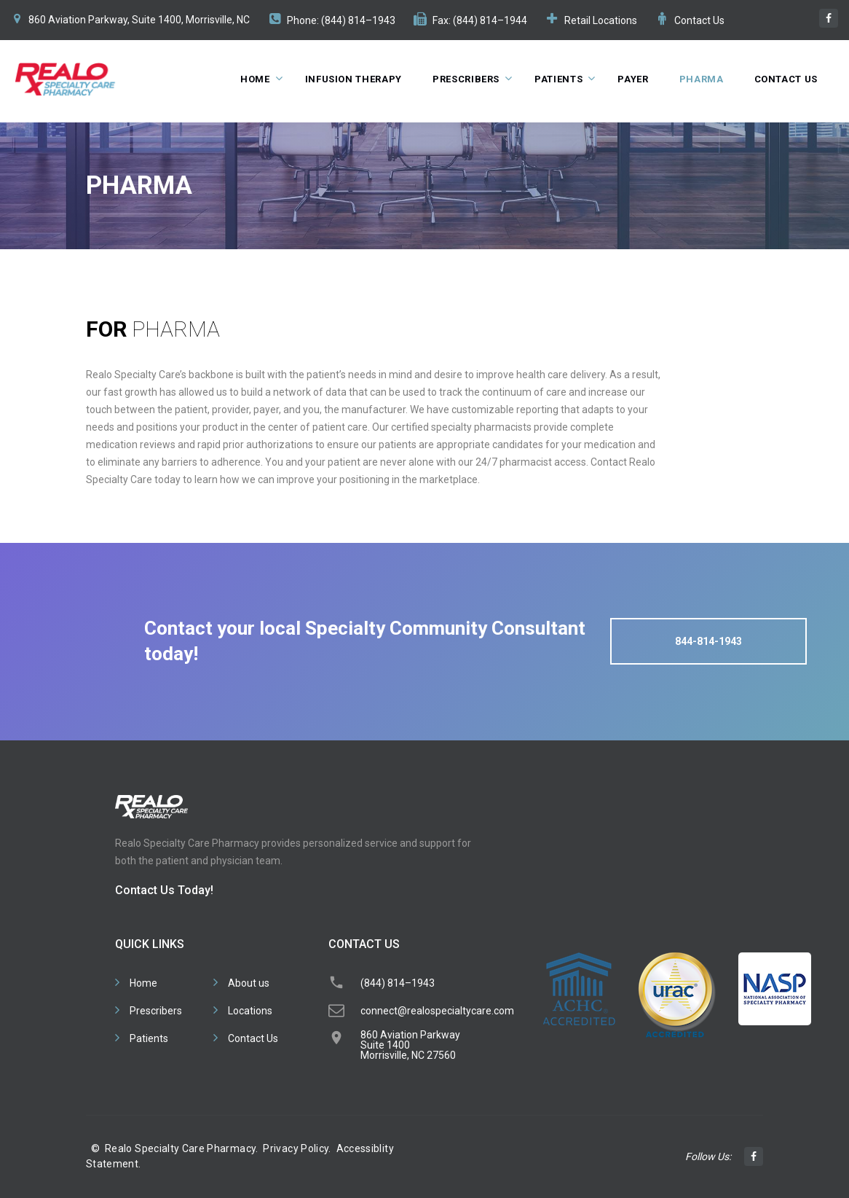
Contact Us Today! (164, 890)
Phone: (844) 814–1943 (341, 20)
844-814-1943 (708, 641)
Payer (632, 79)
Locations (250, 1011)
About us (248, 983)
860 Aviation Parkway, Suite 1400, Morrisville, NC (139, 20)
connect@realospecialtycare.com (437, 1011)
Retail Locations (600, 20)
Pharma (701, 79)
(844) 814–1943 (397, 983)
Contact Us (699, 20)
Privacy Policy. (297, 1148)
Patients (558, 79)
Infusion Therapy (353, 79)
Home (255, 79)
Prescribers (466, 79)
